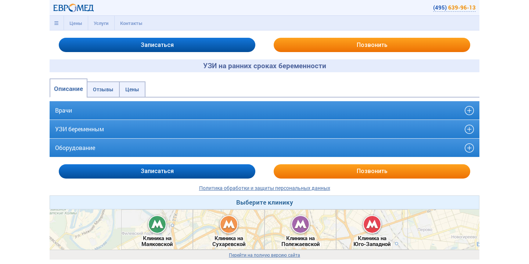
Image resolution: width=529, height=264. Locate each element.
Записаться (157, 44)
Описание (68, 88)
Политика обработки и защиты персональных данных (264, 187)
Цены (75, 23)
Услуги (101, 23)
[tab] (57, 23)
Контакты (131, 23)
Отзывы (103, 89)
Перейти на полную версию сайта (264, 255)
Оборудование (75, 147)
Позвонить (372, 44)
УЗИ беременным (79, 129)
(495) (454, 7)
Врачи (63, 110)
